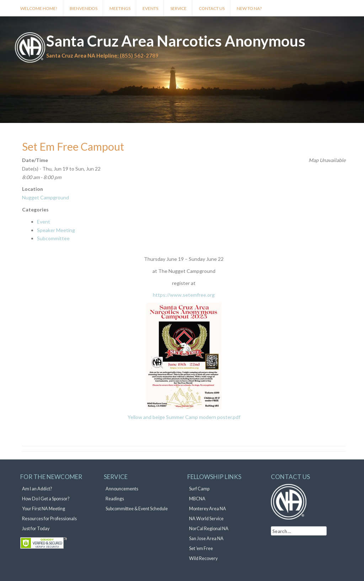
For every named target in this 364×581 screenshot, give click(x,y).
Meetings (119, 8)
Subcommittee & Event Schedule (137, 508)
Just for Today (35, 528)
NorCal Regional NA (209, 528)
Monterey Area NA (207, 508)
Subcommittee (53, 238)
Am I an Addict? (37, 488)
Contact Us (212, 8)
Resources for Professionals (49, 518)
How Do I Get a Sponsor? (45, 498)
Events (150, 8)
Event (43, 222)
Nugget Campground (45, 197)
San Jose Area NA (206, 538)
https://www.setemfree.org (184, 295)
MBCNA (197, 498)
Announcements (122, 488)
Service (178, 8)
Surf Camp (199, 488)
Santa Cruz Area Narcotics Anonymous (175, 41)
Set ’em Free (201, 548)
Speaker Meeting (56, 230)
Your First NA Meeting (43, 508)
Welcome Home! (39, 8)
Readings (115, 498)
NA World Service (206, 518)
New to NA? (249, 8)
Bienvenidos (83, 8)
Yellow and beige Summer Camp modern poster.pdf (184, 417)
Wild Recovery (203, 558)
